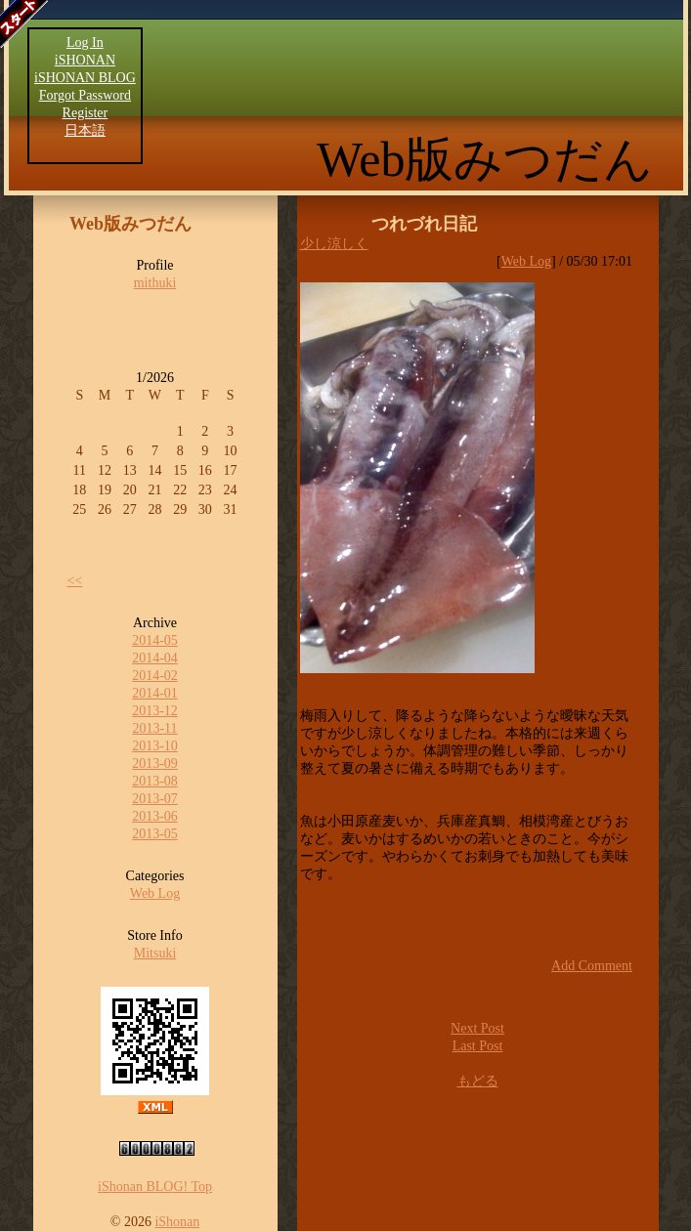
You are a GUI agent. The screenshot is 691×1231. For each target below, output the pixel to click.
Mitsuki (155, 953)
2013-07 (155, 798)
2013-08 (155, 781)
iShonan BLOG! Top (155, 1186)
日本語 (85, 130)
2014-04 (155, 658)
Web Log (155, 893)
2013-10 (155, 746)
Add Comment (591, 965)
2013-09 (155, 763)
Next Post (477, 1028)
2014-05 (155, 640)
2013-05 (155, 834)
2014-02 (155, 675)
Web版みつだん (485, 159)
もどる (477, 1081)
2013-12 (155, 710)
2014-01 (155, 693)
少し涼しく (334, 243)
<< (75, 580)
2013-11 (154, 728)
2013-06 (155, 816)
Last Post (478, 1046)
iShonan (176, 1221)
